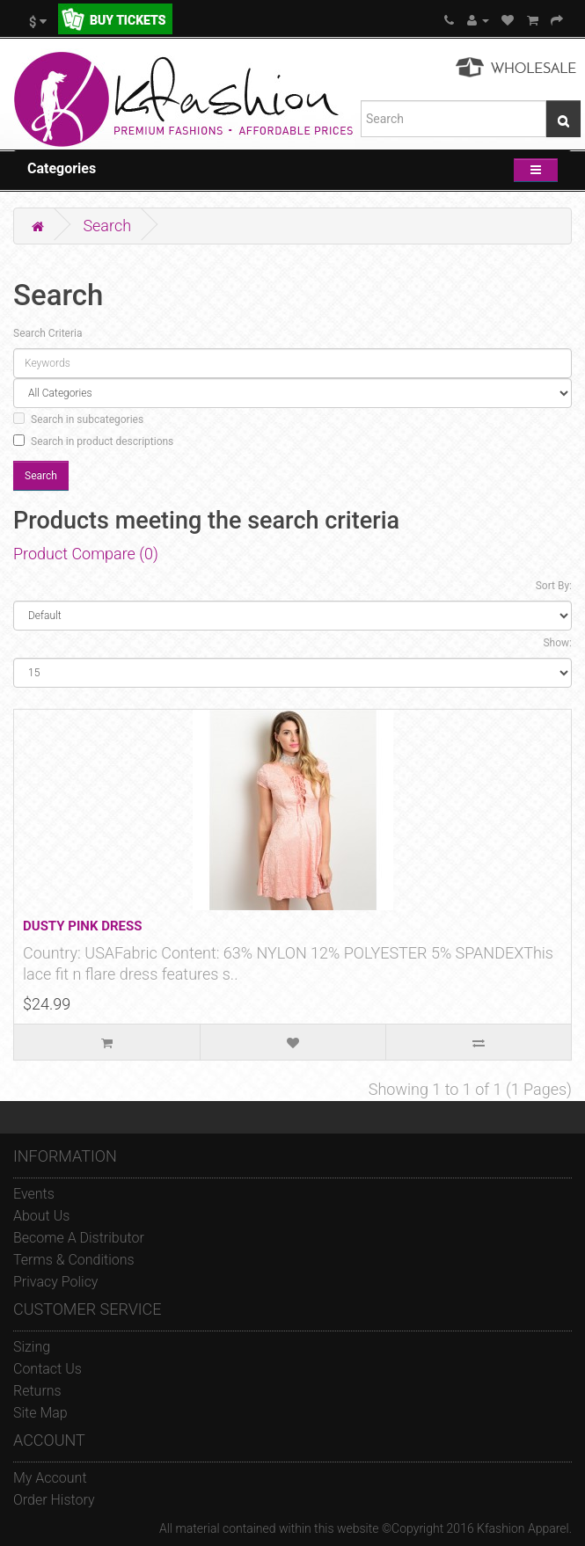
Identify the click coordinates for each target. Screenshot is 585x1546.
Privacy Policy (55, 1281)
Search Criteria (47, 333)
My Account (50, 1477)
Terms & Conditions (74, 1259)
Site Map (40, 1412)
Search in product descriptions (93, 441)
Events (34, 1193)
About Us (41, 1215)
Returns (37, 1390)
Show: (557, 643)
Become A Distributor (78, 1237)
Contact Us (47, 1368)
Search (107, 225)
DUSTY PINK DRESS (82, 926)
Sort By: (554, 586)
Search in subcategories (78, 419)
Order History (54, 1499)
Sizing (31, 1346)
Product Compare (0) (85, 553)
